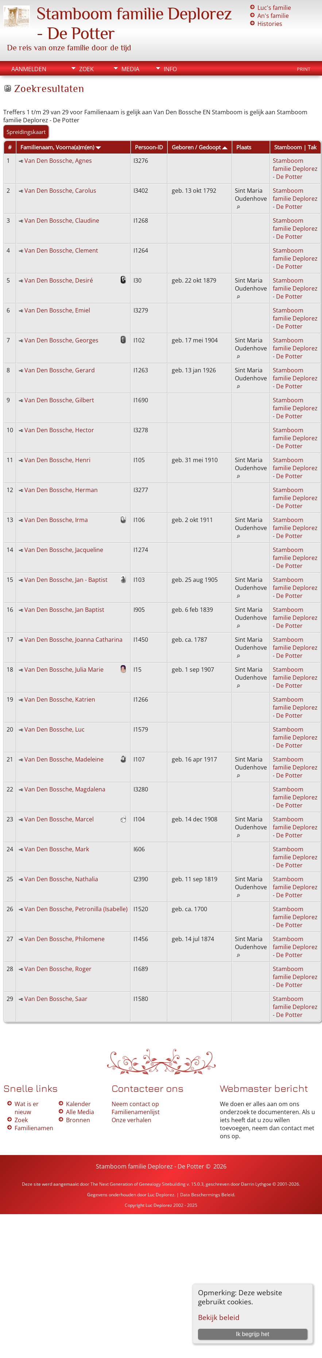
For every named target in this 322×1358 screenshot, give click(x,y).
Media (130, 69)
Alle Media (80, 1112)
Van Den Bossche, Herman (61, 490)
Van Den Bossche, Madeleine (64, 759)
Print (303, 69)
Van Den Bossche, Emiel (57, 310)
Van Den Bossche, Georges (61, 340)
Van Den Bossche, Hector (59, 430)
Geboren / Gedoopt (200, 147)
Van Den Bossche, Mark (56, 849)
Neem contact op (135, 1104)
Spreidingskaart (26, 131)
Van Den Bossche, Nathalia (61, 879)
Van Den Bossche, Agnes (58, 161)
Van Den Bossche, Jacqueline (63, 550)
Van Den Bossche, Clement (61, 250)
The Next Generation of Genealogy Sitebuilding (138, 1184)
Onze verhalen (131, 1120)
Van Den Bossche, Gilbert (59, 400)
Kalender (78, 1104)
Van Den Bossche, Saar (56, 999)
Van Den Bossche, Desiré (58, 280)
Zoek (86, 69)
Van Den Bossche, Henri (57, 460)
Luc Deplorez (161, 1195)
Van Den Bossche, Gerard (59, 370)
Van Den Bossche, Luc (54, 729)
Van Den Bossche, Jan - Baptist (66, 580)
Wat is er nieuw (27, 1108)
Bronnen (78, 1120)
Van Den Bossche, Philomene (64, 939)
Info (170, 69)
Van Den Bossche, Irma (56, 520)
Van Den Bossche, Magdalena (64, 789)
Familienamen (34, 1128)
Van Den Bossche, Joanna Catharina (73, 640)
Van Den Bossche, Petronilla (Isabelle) (76, 909)
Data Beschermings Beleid (207, 1195)
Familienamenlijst (136, 1112)
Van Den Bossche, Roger (58, 969)
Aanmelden (28, 69)
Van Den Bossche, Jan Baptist (64, 610)
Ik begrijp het (252, 1334)
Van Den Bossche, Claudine (61, 220)
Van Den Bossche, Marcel (59, 819)
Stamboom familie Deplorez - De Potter (295, 169)
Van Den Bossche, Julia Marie (64, 669)
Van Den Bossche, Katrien (59, 699)
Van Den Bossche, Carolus (60, 191)
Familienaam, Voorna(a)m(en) (60, 147)
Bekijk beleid (219, 1317)
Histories (269, 24)
